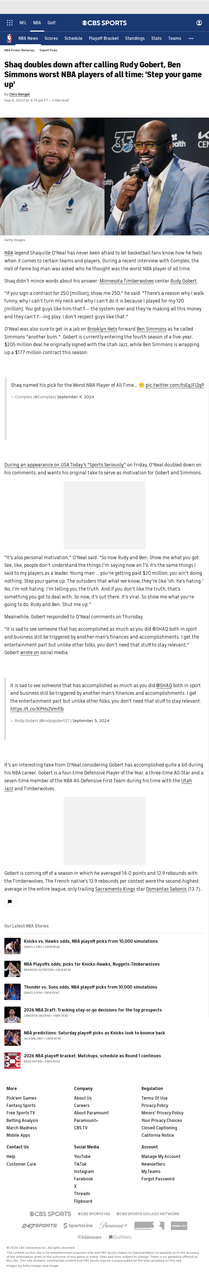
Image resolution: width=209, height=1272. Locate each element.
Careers (82, 1105)
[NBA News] (28, 38)
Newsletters (153, 1164)
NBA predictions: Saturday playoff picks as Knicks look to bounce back (94, 1033)
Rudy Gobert (183, 281)
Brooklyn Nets (102, 329)
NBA (8, 253)
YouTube (82, 1156)
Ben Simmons (152, 329)
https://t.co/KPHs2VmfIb (37, 709)
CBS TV (81, 1128)
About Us (83, 1098)
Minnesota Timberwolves (127, 281)
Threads (82, 1193)
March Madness (22, 1128)
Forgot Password (158, 1179)
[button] (191, 38)
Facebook (83, 1179)
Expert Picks (48, 50)
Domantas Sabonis (166, 889)
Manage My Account (161, 1156)
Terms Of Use (155, 1098)
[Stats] (156, 38)
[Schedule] (73, 38)
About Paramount (91, 1113)
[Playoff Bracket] (104, 38)
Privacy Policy (155, 1105)
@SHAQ (164, 686)
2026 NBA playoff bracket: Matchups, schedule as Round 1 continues (92, 1056)
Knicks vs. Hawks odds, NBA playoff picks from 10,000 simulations (91, 941)
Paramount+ (86, 1120)
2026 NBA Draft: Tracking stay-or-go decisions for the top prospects (93, 1010)
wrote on (29, 653)
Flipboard (83, 1201)
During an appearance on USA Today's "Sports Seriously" (65, 465)
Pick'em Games (21, 1098)
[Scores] (51, 38)
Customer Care (21, 1164)
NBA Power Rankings (19, 50)
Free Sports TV (21, 1113)
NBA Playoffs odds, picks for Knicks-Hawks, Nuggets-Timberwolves (92, 964)
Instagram (84, 1171)
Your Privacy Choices (162, 1120)
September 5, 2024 (91, 720)
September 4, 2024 (75, 397)
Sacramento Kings (115, 889)
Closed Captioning (159, 1128)
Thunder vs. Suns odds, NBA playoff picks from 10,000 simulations (90, 987)
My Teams (151, 1171)
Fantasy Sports (21, 1105)
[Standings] (135, 38)
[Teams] (175, 38)
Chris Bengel (19, 94)
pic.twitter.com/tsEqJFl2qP (175, 385)
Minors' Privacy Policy (162, 1113)
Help (11, 1156)
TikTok (80, 1164)
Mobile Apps (18, 1135)
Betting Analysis (22, 1120)
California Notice (158, 1135)
